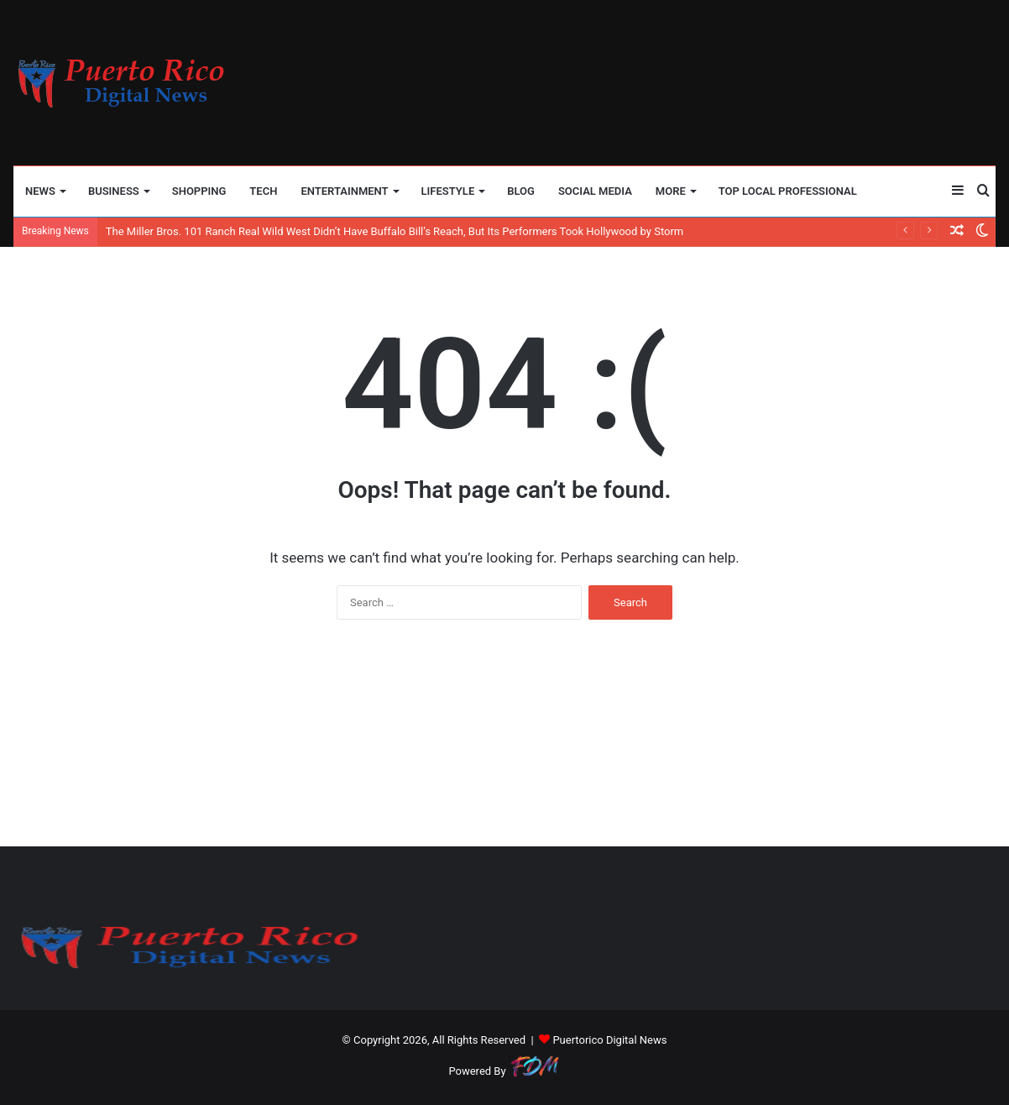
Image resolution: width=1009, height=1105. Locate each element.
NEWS (40, 191)
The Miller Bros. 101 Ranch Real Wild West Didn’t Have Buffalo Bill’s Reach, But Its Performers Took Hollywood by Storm (394, 231)
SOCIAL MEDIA (595, 191)
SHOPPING (199, 191)
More (671, 191)
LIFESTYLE (448, 191)
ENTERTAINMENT (344, 191)
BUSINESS (113, 191)
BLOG (521, 191)
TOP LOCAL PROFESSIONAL (788, 191)
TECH (263, 191)
